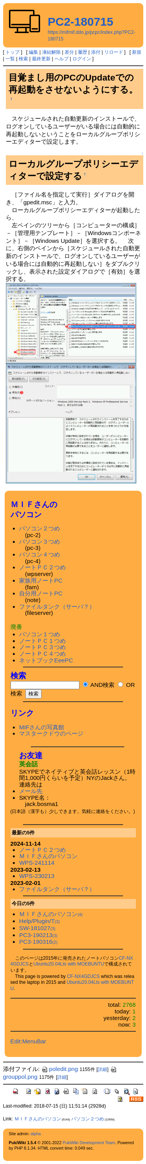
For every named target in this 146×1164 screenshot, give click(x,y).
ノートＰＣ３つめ (42, 647)
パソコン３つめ (39, 541)
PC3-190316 (38, 941)
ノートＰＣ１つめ (42, 640)
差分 (69, 52)
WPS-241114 (36, 862)
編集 (33, 52)
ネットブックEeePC (46, 660)
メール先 (30, 791)
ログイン (81, 58)
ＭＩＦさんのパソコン (48, 856)
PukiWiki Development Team (89, 1142)
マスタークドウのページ (51, 733)
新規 (136, 52)
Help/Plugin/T (39, 921)
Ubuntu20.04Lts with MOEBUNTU (68, 964)
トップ (12, 52)
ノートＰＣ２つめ (42, 567)
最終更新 (41, 58)
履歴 (82, 52)
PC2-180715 (80, 21)
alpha (36, 1133)
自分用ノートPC (40, 593)
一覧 (10, 58)
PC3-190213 (38, 935)
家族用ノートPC (40, 580)
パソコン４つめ (39, 554)
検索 (23, 58)
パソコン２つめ (39, 528)
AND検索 (98, 684)
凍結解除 (51, 52)
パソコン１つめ (39, 634)
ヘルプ (62, 58)
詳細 (102, 1069)
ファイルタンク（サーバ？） (57, 606)
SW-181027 (37, 928)
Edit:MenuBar (28, 1041)
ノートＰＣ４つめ (42, 653)
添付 (95, 52)
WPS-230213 (36, 876)
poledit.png (59, 1069)
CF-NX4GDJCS (83, 976)
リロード (113, 52)
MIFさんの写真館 (41, 727)
